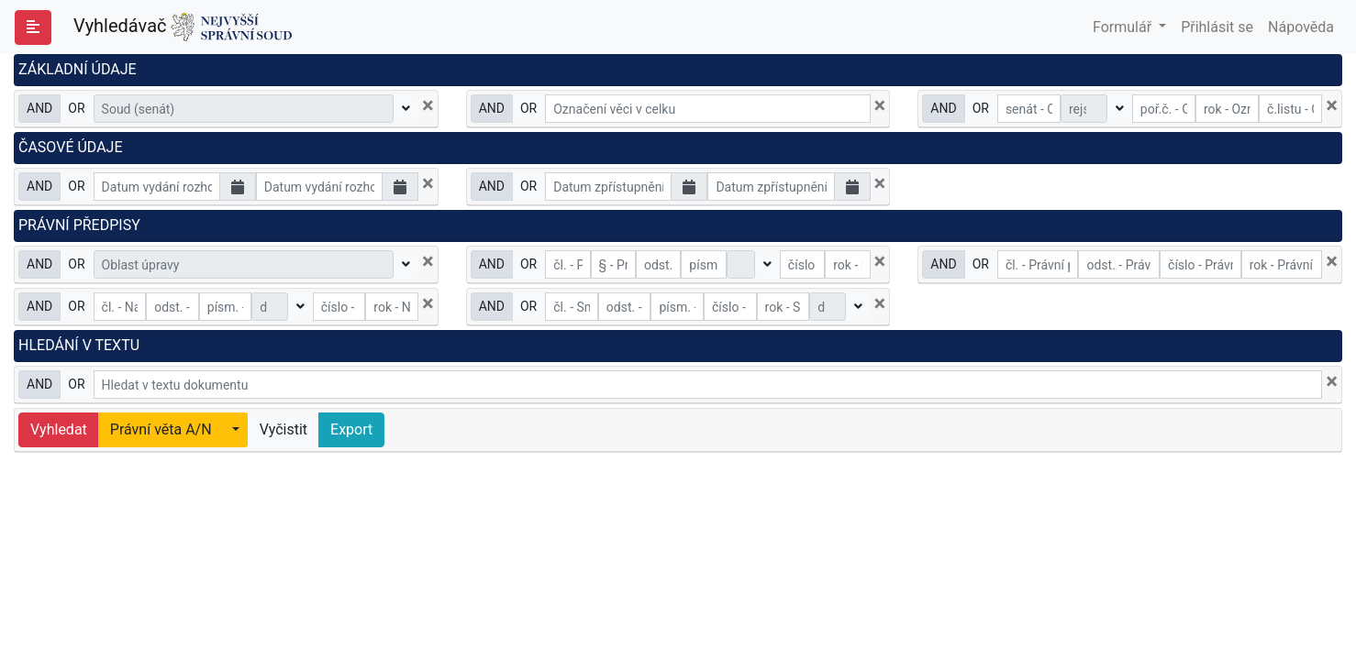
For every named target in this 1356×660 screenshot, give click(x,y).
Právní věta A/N (161, 429)
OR (76, 107)
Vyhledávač (182, 27)
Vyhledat (58, 429)
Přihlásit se (1217, 27)
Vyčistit (283, 429)
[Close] (428, 105)
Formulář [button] (1124, 27)
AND (39, 107)
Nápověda (1301, 27)
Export (351, 429)
